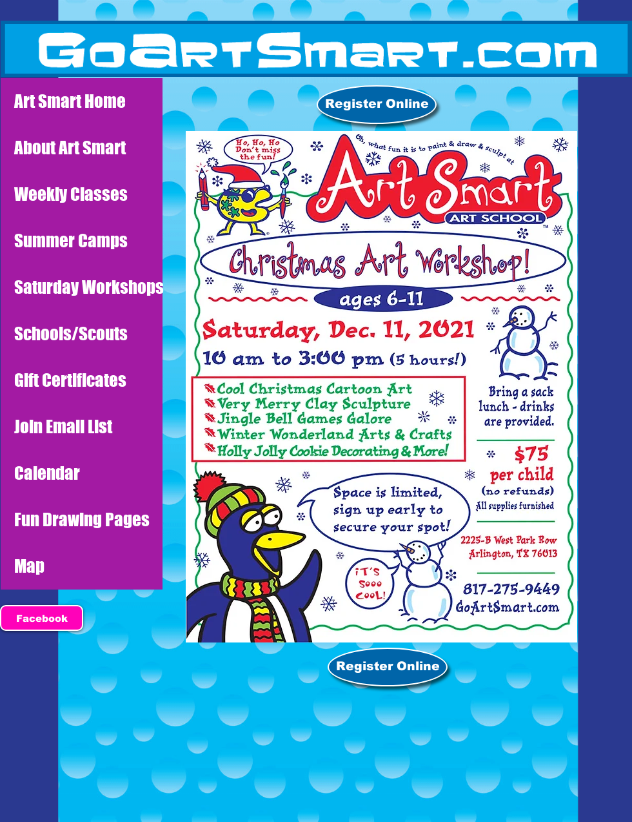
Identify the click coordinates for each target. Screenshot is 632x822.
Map (29, 566)
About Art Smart (70, 147)
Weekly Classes (71, 194)
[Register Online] (377, 104)
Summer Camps (71, 240)
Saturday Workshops (88, 287)
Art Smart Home (70, 101)
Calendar (47, 473)
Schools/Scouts (71, 333)
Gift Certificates (70, 380)
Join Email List (63, 426)
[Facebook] (41, 618)
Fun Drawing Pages (82, 519)
